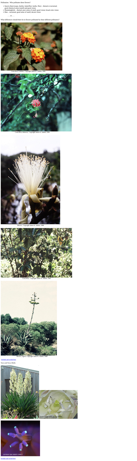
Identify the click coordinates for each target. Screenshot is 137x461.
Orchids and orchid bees (8, 359)
